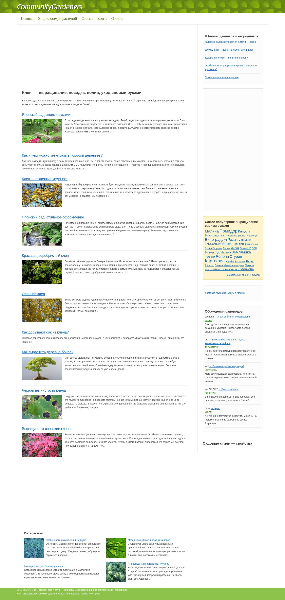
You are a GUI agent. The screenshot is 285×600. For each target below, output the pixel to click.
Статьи (87, 18)
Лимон (208, 320)
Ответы (117, 18)
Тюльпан (238, 244)
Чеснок (235, 269)
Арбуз (230, 261)
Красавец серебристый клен (45, 256)
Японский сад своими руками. (46, 115)
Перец (252, 248)
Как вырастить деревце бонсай (47, 352)
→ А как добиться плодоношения (232, 316)
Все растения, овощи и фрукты (243, 275)
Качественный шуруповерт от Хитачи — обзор (230, 42)
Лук (224, 239)
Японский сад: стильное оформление (53, 217)
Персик (230, 235)
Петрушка (239, 235)
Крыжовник (212, 244)
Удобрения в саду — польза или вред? (226, 57)
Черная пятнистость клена (44, 390)
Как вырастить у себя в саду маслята (44, 566)
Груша (208, 248)
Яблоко (226, 244)
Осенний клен (33, 294)
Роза (231, 239)
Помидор (228, 231)
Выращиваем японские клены (46, 429)
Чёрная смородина (233, 265)
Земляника (241, 252)
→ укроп (215, 408)
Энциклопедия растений (57, 18)
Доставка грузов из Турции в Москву (225, 293)
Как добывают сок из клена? (45, 332)
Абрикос (209, 265)
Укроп (208, 412)
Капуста (244, 231)
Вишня (226, 248)
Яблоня (222, 256)
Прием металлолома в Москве (221, 77)
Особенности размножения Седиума (66, 540)
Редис (250, 261)
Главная (27, 18)
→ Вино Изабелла (228, 389)
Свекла (219, 265)
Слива (221, 235)
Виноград (211, 235)
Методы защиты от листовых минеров (149, 540)
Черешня (210, 257)
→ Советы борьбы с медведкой (226, 366)
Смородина (244, 239)
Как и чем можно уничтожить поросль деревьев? (62, 155)
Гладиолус (251, 235)
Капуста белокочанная (217, 269)
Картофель (216, 260)
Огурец (236, 256)
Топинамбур (211, 347)
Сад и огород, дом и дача (46, 590)
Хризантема (251, 244)
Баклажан (240, 261)
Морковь (247, 269)
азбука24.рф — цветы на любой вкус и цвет (229, 49)
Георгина (217, 248)
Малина (212, 231)
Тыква (243, 248)
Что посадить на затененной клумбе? (148, 563)
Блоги (102, 18)
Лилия (235, 248)
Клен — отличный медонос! (44, 179)
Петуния (249, 265)
